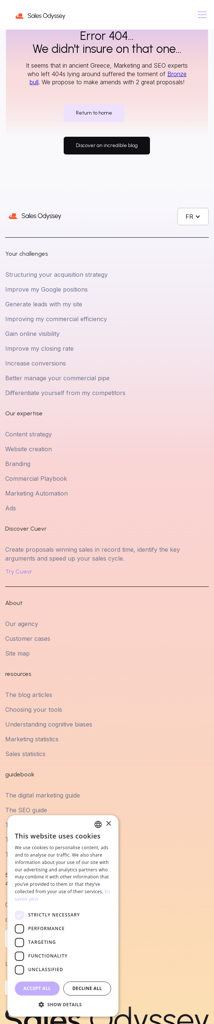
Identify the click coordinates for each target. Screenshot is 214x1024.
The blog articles (28, 694)
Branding (17, 463)
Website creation (28, 449)
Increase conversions (35, 363)
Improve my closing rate (39, 348)
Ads (10, 508)
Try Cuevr (18, 572)
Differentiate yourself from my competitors (65, 393)
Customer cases (27, 638)
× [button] (108, 824)
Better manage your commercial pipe (57, 378)
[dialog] (62, 916)
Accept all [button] (37, 988)
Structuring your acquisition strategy (56, 274)
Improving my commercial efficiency (56, 319)
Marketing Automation (36, 493)
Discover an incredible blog (107, 145)
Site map (17, 653)
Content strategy (28, 434)
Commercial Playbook (36, 478)
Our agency (21, 623)
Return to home (94, 113)
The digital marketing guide (42, 795)
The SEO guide (26, 810)
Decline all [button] (87, 988)
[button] (200, 15)
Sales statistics (25, 754)
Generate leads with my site (43, 304)
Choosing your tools (33, 709)
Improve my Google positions (46, 289)
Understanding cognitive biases (48, 724)
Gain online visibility (32, 333)
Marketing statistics (31, 739)
